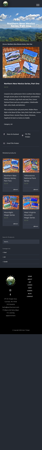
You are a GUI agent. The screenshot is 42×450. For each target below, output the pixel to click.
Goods (6, 261)
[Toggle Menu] (38, 5)
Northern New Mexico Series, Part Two (10, 178)
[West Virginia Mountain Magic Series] (31, 202)
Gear (5, 252)
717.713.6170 (11, 304)
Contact (30, 296)
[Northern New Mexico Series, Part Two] (11, 166)
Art (12, 124)
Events (29, 290)
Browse (5, 44)
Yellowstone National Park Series (30, 178)
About (30, 279)
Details (16, 189)
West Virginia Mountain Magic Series (30, 215)
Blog (30, 293)
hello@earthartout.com (10, 307)
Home (30, 276)
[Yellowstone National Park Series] (31, 166)
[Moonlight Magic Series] (11, 202)
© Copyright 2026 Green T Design (21, 330)
